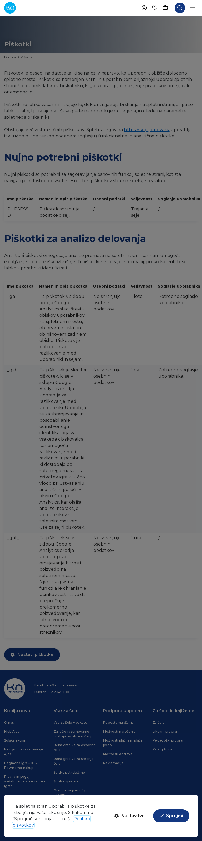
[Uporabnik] (144, 8)
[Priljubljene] (154, 8)
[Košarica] (165, 8)
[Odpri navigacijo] (192, 8)
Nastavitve (129, 815)
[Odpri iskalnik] (180, 8)
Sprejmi (171, 815)
